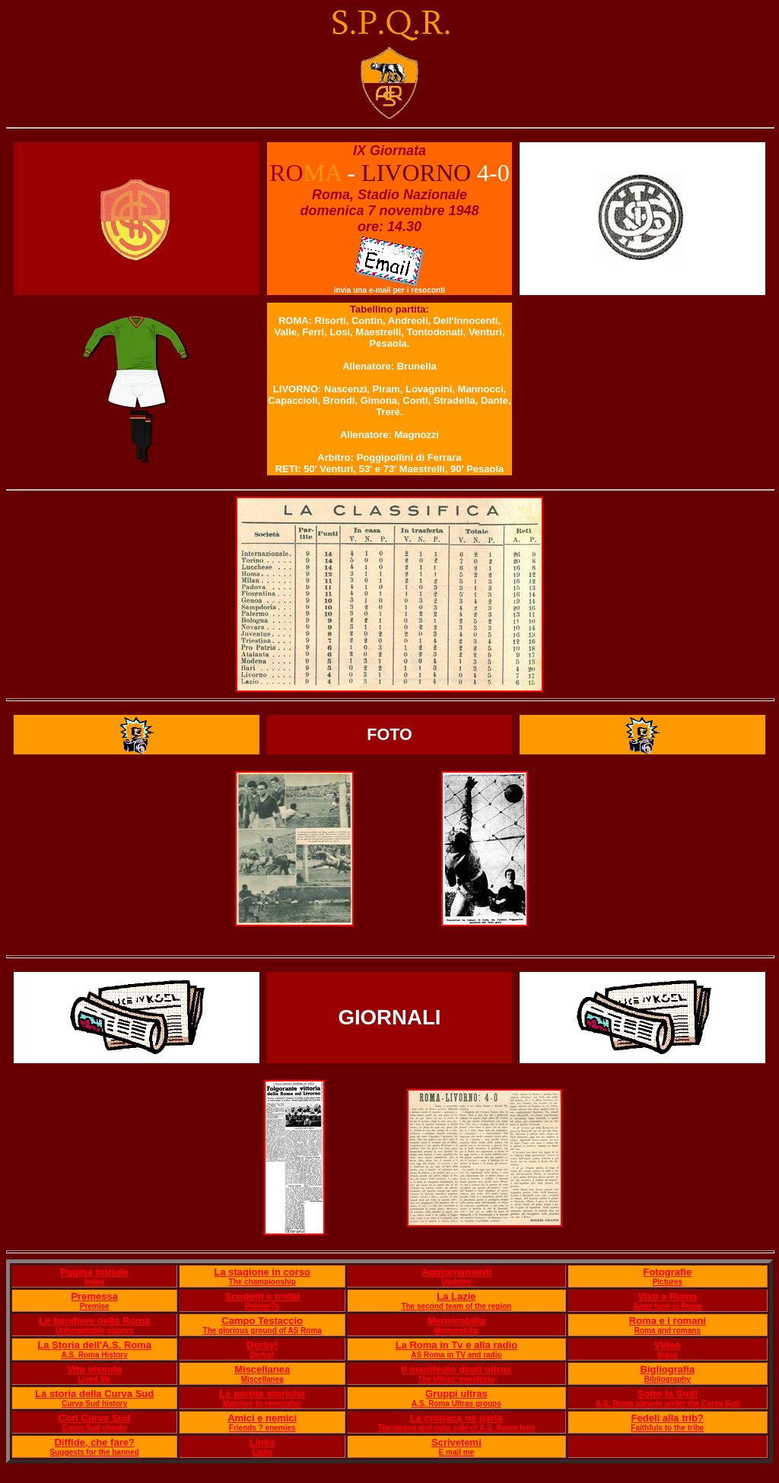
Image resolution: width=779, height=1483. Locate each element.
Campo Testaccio (262, 1320)
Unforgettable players (95, 1330)
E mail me (457, 1452)
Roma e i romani (667, 1320)
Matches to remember (262, 1403)
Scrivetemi (456, 1442)
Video (667, 1345)
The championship (262, 1282)
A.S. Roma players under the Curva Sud (667, 1403)
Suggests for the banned (94, 1452)
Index (94, 1282)
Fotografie (668, 1272)
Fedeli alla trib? (667, 1418)
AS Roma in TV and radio (456, 1355)
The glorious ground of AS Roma (262, 1330)
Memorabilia (456, 1320)
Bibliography (667, 1379)
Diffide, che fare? (94, 1442)
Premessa (94, 1296)
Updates (456, 1282)
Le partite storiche (262, 1393)
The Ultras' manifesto (456, 1379)
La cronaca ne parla (456, 1418)
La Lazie (456, 1296)
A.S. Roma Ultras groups (456, 1403)
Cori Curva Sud (95, 1418)
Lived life (94, 1379)
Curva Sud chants (94, 1428)
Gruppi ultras (456, 1393)
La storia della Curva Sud (94, 1393)
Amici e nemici (262, 1418)
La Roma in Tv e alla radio (456, 1345)
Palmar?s (262, 1306)
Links (262, 1442)
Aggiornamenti (456, 1272)
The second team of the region (456, 1306)
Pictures (667, 1282)
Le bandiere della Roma (94, 1320)
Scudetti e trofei (262, 1296)
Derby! (262, 1345)
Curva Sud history (94, 1403)
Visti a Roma (667, 1296)
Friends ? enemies (262, 1428)
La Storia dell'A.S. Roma (94, 1345)
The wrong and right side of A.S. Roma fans (456, 1428)
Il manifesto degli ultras (456, 1369)
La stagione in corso (262, 1272)
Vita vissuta (94, 1369)
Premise (95, 1306)
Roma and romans (667, 1330)
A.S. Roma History (95, 1355)
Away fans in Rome (668, 1306)
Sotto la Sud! (667, 1393)
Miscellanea (262, 1369)
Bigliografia (668, 1369)
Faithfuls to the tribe (667, 1428)
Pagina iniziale (94, 1272)
